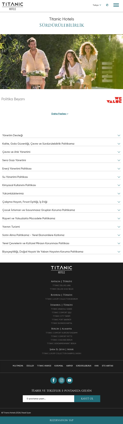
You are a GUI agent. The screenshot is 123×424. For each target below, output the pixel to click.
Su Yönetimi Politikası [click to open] (15, 184)
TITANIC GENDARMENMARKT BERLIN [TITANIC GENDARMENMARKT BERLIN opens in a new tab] (61, 344)
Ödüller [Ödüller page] (30, 366)
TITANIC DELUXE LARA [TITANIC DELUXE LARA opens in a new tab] (61, 286)
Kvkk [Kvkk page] (97, 366)
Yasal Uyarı (26, 413)
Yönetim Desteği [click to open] (12, 142)
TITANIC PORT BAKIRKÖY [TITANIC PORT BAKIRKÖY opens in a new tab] (61, 320)
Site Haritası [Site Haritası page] (107, 366)
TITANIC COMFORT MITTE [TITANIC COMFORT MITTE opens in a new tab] (61, 337)
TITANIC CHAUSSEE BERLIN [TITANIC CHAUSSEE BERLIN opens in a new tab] (61, 340)
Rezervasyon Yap (61, 420)
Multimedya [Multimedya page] (18, 366)
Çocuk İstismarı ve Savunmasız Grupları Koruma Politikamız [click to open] (39, 217)
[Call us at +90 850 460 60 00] (105, 5)
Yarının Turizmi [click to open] (11, 234)
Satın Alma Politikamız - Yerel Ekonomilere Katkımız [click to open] (33, 242)
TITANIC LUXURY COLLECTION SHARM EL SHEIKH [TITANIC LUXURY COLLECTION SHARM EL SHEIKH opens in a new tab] (61, 354)
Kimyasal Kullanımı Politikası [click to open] (19, 192)
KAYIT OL (87, 399)
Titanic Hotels (61, 19)
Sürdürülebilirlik (61, 25)
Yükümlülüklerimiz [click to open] (13, 200)
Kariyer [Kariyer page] (69, 366)
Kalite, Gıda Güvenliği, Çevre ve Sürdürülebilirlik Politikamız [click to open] (39, 150)
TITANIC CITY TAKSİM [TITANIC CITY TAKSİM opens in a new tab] (61, 317)
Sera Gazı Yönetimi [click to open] (14, 167)
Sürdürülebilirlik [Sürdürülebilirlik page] (83, 366)
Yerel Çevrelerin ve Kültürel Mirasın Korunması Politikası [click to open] (36, 251)
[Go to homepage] (12, 6)
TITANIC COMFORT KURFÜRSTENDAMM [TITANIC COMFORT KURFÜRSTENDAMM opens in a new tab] (61, 333)
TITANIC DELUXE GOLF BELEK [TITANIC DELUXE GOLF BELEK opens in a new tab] (61, 290)
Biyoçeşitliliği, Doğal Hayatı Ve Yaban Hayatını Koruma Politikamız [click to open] (43, 259)
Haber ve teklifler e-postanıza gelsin (62, 391)
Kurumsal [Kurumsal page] (58, 366)
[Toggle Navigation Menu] (116, 5)
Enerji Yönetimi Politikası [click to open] (17, 175)
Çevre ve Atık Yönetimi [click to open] (16, 159)
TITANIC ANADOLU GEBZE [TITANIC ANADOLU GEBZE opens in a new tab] (61, 310)
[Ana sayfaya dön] (61, 270)
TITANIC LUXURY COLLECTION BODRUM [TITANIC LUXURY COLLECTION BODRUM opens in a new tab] (61, 300)
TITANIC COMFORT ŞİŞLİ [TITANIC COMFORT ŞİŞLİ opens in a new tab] (61, 313)
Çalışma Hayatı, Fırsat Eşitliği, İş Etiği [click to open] (25, 209)
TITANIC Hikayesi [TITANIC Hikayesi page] (44, 366)
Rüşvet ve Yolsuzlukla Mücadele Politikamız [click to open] (29, 226)
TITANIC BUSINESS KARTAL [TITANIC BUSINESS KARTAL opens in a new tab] (61, 324)
